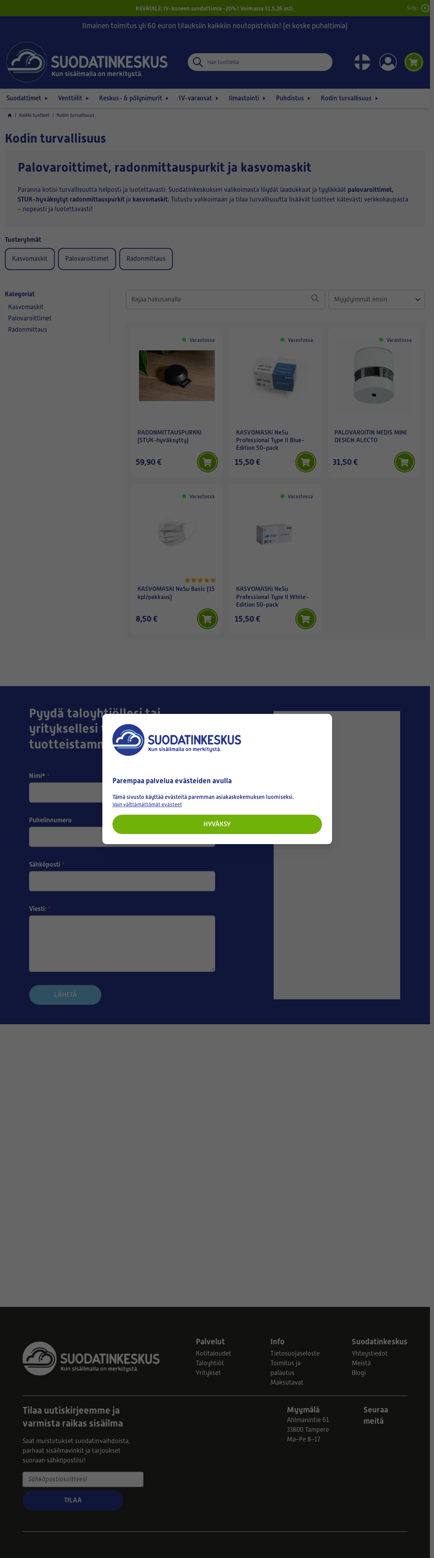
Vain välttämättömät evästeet (147, 804)
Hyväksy (217, 824)
